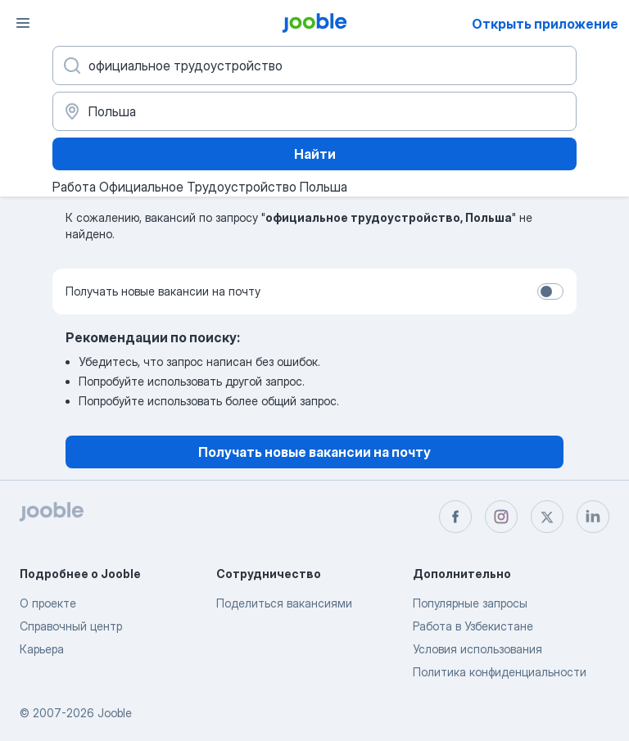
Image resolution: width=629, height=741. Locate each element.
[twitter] (547, 516)
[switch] (550, 291)
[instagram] (501, 516)
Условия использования (477, 649)
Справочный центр (71, 626)
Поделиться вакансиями (284, 603)
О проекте (48, 603)
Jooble (114, 713)
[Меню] (23, 23)
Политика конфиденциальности (499, 672)
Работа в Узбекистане (473, 626)
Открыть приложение (545, 24)
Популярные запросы (470, 603)
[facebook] (455, 516)
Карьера (42, 649)
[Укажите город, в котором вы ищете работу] (314, 111)
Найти (315, 154)
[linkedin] (593, 516)
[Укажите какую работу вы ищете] (314, 65)
